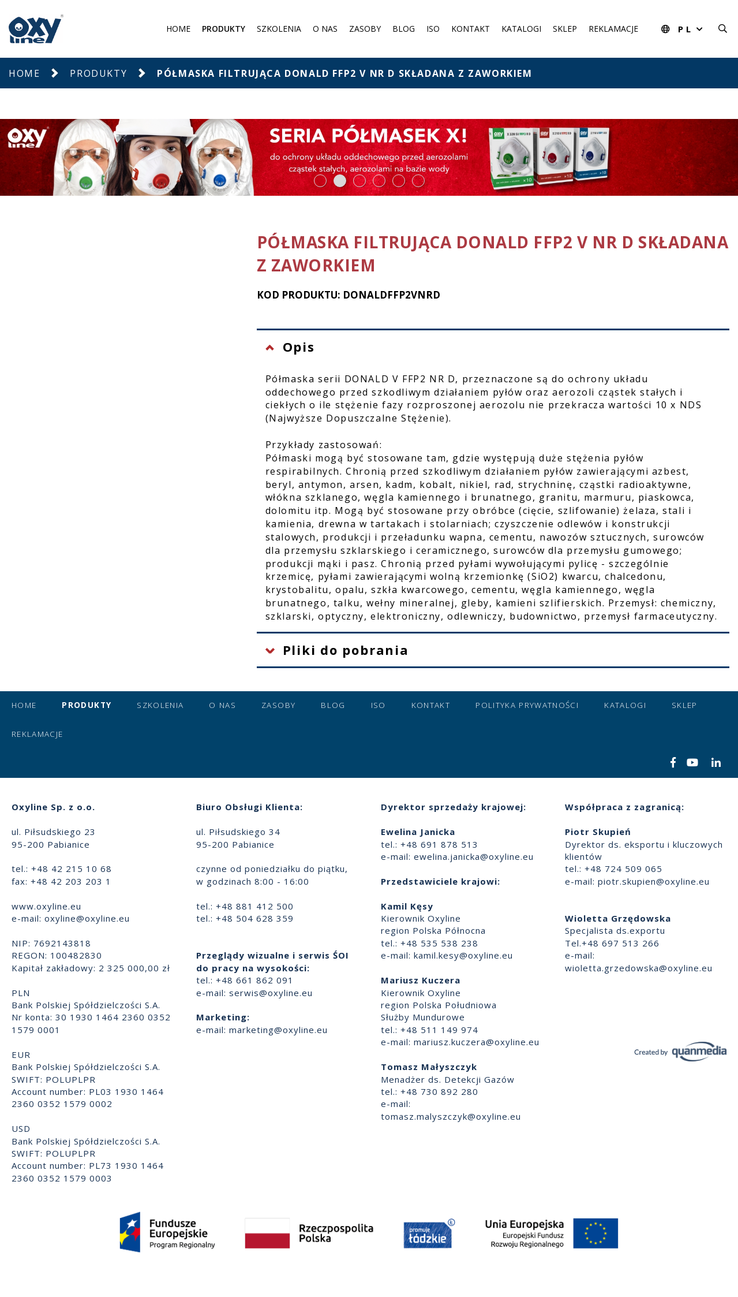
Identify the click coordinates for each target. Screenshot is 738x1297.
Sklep (565, 28)
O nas (325, 28)
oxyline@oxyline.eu (87, 918)
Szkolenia (279, 28)
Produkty (223, 28)
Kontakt (470, 28)
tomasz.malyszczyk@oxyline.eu (451, 1116)
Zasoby (365, 28)
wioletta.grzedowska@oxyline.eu (639, 968)
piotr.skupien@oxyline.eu (654, 881)
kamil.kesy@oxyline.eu (463, 955)
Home (178, 28)
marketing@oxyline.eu (278, 1029)
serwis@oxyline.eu (271, 992)
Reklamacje (613, 28)
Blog (403, 28)
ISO (433, 28)
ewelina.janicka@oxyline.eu (474, 856)
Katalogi (521, 28)
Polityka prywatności (527, 705)
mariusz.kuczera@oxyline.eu (477, 1042)
